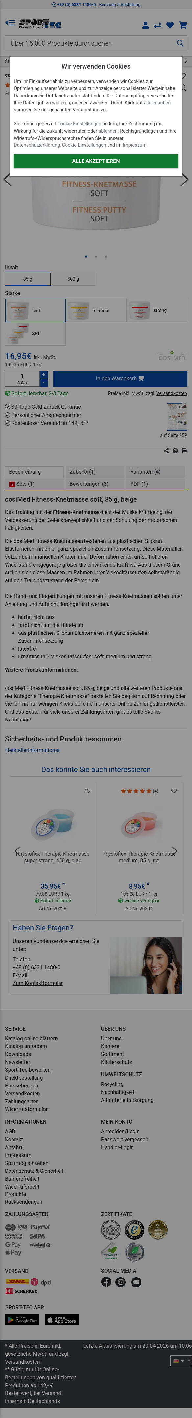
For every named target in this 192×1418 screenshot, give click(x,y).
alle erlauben (157, 103)
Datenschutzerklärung (37, 145)
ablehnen (108, 131)
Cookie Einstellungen (79, 124)
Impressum (134, 145)
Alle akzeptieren (96, 161)
